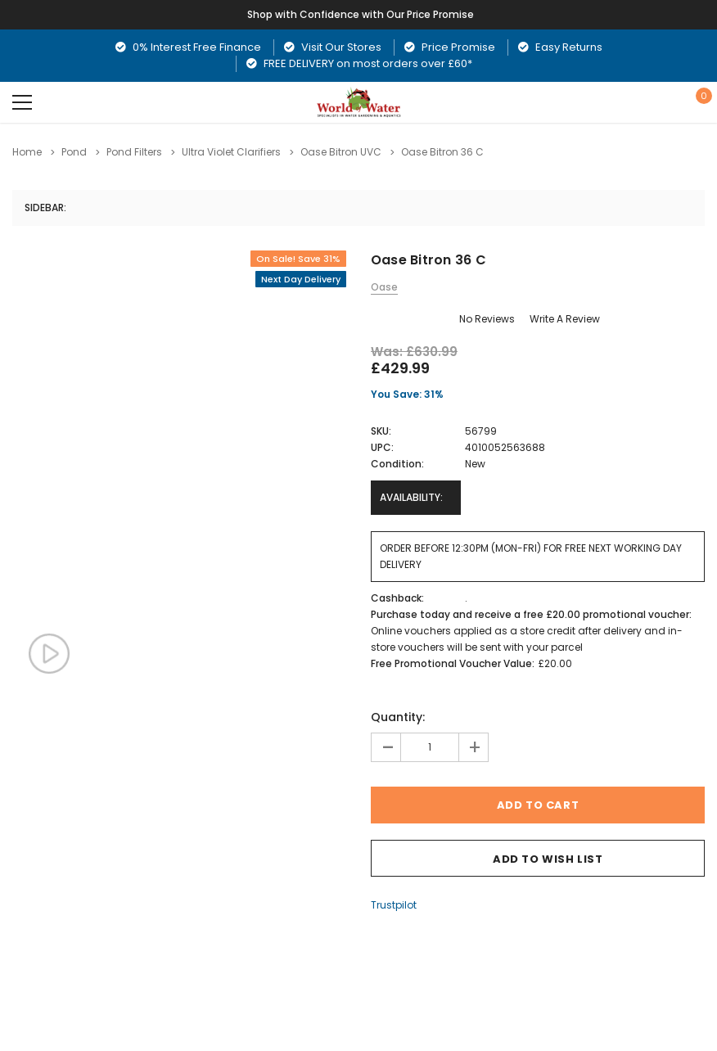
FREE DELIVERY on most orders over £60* (359, 63)
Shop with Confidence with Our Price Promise (361, 14)
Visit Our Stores (332, 47)
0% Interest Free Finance (188, 47)
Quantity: (398, 717)
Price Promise (449, 47)
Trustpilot (394, 905)
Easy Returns (560, 47)
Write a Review (565, 319)
